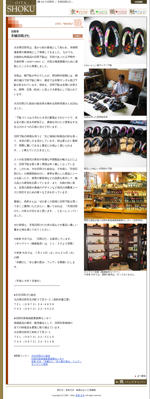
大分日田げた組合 (40, 355)
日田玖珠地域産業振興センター (47, 358)
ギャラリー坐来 (39, 364)
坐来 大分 (80, 395)
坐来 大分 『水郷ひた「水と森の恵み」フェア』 (56, 361)
